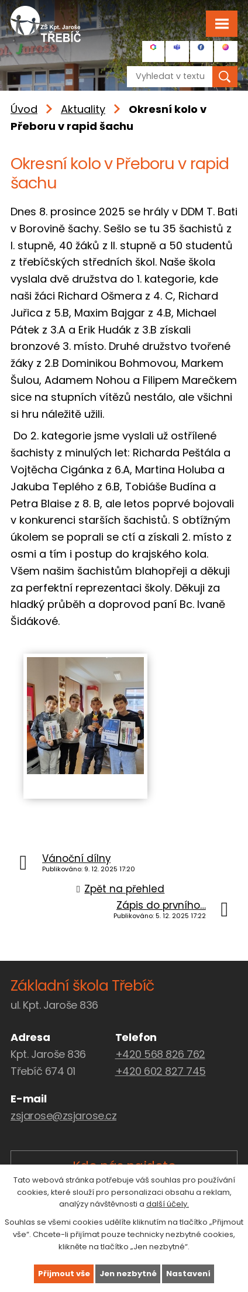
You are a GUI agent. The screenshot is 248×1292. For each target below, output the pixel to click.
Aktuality (83, 109)
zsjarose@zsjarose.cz (63, 1115)
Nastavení (188, 1273)
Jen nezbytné (128, 1273)
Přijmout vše (64, 1273)
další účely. (167, 1203)
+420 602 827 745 (160, 1071)
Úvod (24, 109)
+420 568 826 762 (160, 1054)
